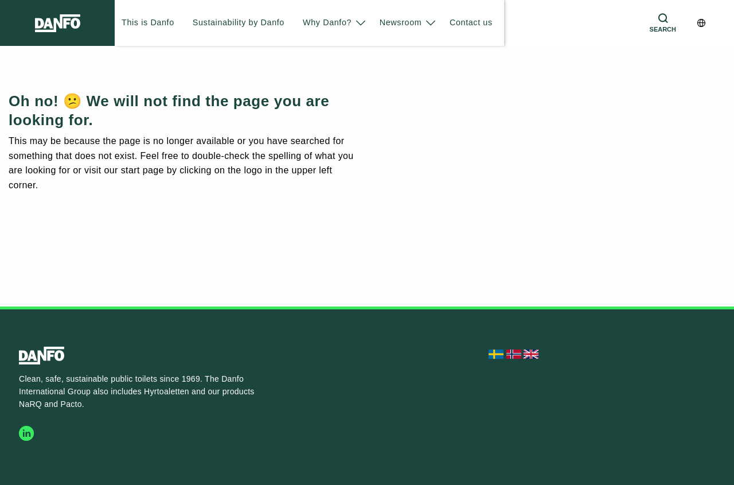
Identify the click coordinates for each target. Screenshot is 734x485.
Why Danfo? (327, 22)
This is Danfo (148, 22)
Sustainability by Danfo (238, 22)
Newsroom (401, 22)
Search (663, 29)
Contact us (471, 22)
